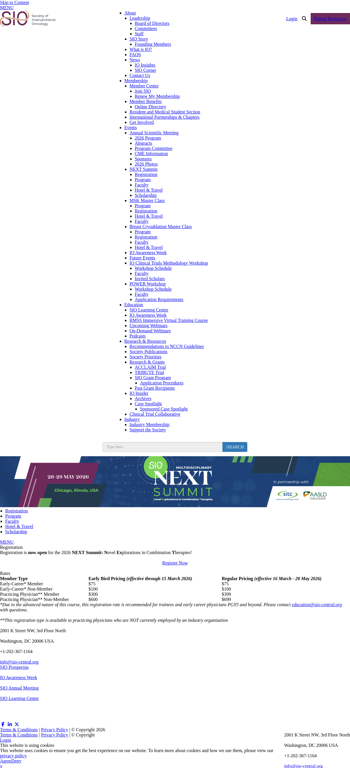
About (130, 12)
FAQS (135, 54)
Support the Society (148, 429)
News (135, 59)
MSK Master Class (147, 200)
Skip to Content (14, 2)
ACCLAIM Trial (150, 367)
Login (291, 18)
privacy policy (13, 755)
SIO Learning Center (149, 309)
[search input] (163, 447)
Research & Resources (145, 341)
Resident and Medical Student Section (165, 111)
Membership (136, 80)
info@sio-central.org (19, 661)
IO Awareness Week (148, 252)
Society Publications (148, 351)
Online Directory (150, 106)
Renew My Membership (157, 96)
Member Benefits (146, 101)
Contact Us (140, 75)
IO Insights (145, 65)
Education (133, 304)
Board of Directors (152, 23)
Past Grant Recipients (155, 388)
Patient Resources (330, 18)
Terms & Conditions (19, 729)
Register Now (175, 562)
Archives (143, 398)
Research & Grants (147, 362)
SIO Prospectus (14, 667)
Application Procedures (162, 382)
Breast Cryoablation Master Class (161, 226)
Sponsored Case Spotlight (164, 408)
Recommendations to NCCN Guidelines (167, 346)
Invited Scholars (150, 278)
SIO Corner (145, 70)
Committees (146, 28)
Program (143, 179)
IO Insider (139, 393)
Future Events (142, 257)
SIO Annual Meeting (19, 687)
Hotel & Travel (149, 190)
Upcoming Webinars (148, 325)
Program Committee (153, 148)
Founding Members (153, 44)
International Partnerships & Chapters (165, 117)
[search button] (234, 447)
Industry (132, 419)
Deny (16, 760)
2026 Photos (146, 164)
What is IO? (141, 49)
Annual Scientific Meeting (154, 132)
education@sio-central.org (317, 604)
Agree (5, 760)
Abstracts (143, 143)
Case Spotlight (148, 403)
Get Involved (142, 122)
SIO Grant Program (153, 377)
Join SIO (143, 91)
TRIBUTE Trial (149, 372)
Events (130, 127)
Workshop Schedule (153, 268)
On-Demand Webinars (150, 330)
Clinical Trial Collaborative (155, 414)
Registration (146, 174)
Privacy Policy (54, 729)
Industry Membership (150, 424)
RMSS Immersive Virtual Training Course (169, 320)
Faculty (142, 184)
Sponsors (143, 158)
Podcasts (138, 335)
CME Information (151, 153)
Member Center (144, 85)
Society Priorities (146, 356)
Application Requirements (159, 299)
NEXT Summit (144, 169)
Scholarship (146, 195)
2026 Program (148, 137)
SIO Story (139, 38)
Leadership (140, 18)
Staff (139, 33)
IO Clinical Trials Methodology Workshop (169, 263)
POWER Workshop (148, 283)
